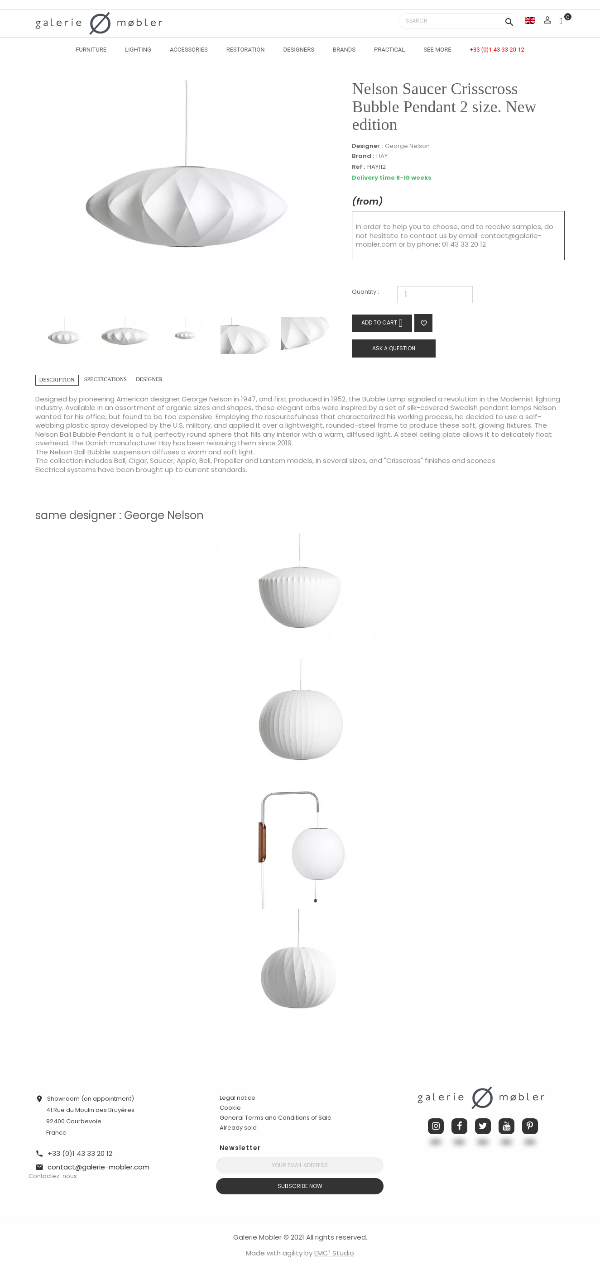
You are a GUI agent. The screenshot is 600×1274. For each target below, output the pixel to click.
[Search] (458, 21)
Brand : (363, 156)
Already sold (238, 1127)
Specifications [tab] (105, 379)
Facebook (459, 1126)
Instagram (436, 1126)
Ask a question (393, 348)
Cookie (230, 1108)
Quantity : (365, 292)
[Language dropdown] (530, 20)
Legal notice (237, 1097)
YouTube (506, 1126)
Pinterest (530, 1126)
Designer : (367, 146)
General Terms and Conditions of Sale (275, 1117)
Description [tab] (57, 380)
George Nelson (407, 146)
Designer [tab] (149, 379)
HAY (382, 156)
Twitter (483, 1126)
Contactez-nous (53, 1176)
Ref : (358, 167)
